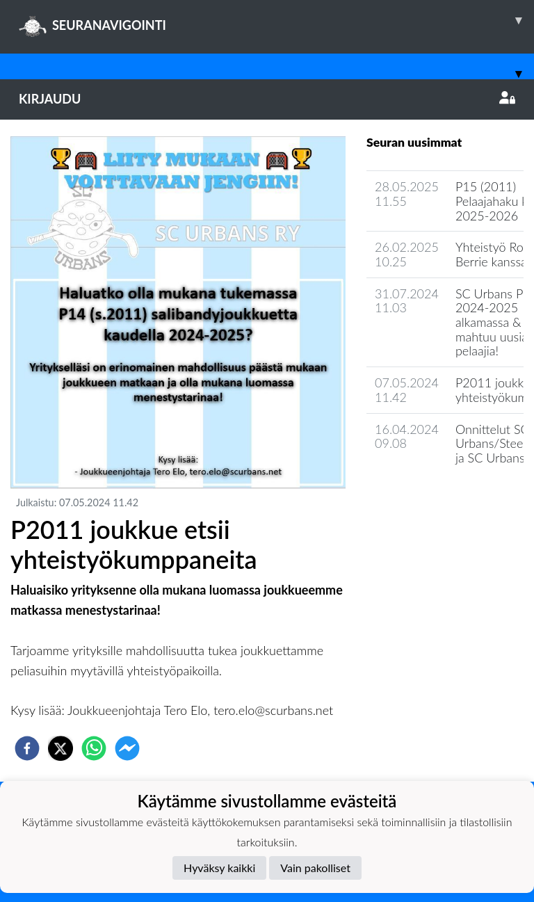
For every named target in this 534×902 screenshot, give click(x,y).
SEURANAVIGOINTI (276, 20)
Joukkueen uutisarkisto (437, 497)
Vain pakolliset (315, 867)
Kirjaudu (267, 98)
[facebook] (27, 748)
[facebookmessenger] (127, 748)
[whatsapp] (93, 748)
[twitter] (60, 748)
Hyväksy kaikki (219, 867)
